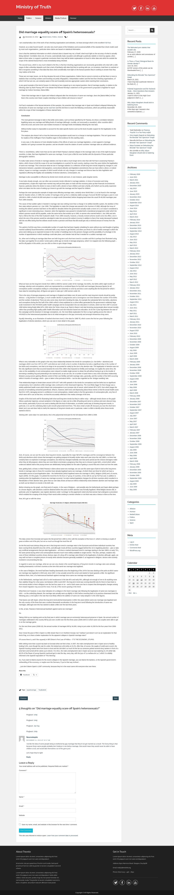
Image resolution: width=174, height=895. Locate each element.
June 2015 (133, 191)
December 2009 (135, 339)
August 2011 (134, 302)
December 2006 (135, 436)
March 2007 (134, 427)
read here (52, 108)
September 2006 (136, 444)
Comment (23, 770)
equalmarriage (31, 690)
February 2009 (135, 362)
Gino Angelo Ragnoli (137, 135)
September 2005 (136, 478)
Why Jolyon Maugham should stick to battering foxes (142, 153)
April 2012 (133, 279)
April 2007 (133, 424)
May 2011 (133, 311)
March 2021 (134, 180)
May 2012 (133, 276)
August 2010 (134, 330)
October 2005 (134, 475)
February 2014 (135, 220)
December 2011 (135, 291)
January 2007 (134, 433)
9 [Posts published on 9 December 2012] (153, 576)
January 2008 (134, 399)
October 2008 (134, 373)
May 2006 (133, 455)
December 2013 (135, 225)
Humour (73, 18)
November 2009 (135, 342)
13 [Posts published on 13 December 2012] (141, 580)
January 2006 (134, 467)
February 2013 (135, 251)
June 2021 (133, 177)
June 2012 (133, 274)
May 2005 (133, 490)
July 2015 (133, 188)
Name (21, 797)
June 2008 (133, 384)
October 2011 (134, 296)
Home (20, 18)
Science (38, 18)
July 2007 (133, 416)
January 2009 (134, 365)
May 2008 (133, 387)
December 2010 (135, 325)
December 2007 (135, 401)
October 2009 (134, 345)
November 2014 (135, 197)
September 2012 (136, 265)
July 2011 (133, 305)
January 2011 (134, 322)
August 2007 (134, 413)
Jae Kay (37, 726)
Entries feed (134, 545)
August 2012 (134, 268)
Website (22, 815)
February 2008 (135, 396)
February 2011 (135, 319)
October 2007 (134, 407)
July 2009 (133, 350)
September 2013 (136, 231)
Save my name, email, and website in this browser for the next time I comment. (49, 824)
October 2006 (134, 441)
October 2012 (134, 262)
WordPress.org (135, 550)
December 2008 (135, 367)
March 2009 (134, 359)
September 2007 (136, 410)
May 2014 (133, 211)
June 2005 (133, 487)
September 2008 (136, 376)
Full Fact (108, 43)
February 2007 (135, 430)
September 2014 (136, 203)
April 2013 (133, 245)
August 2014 (134, 205)
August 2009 (134, 347)
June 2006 (133, 453)
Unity (35, 715)
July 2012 (133, 271)
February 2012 (135, 285)
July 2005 (133, 484)
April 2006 (133, 458)
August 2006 (134, 447)
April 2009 (133, 356)
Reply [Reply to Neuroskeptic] (28, 757)
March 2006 (134, 461)
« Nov (129, 593)
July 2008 (133, 382)
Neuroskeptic (32, 737)
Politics (29, 18)
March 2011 (134, 316)
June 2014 (133, 208)
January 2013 (134, 254)
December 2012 (135, 257)
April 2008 (133, 390)
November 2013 (135, 228)
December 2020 (135, 186)
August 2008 (134, 379)
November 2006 (135, 438)
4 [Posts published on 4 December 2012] (133, 576)
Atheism (48, 18)
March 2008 (134, 393)
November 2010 (135, 328)
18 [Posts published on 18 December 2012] (133, 583)
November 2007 (135, 404)
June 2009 (133, 353)
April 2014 (133, 214)
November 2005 (135, 472)
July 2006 (133, 450)
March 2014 (134, 217)
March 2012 (134, 282)
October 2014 (134, 200)
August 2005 (134, 481)
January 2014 (134, 222)
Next (115, 698)
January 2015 (134, 194)
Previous (23, 698)
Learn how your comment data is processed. (62, 835)
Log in (132, 542)
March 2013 (134, 248)
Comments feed (135, 548)
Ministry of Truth (33, 6)
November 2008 (135, 370)
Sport (131, 523)
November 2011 (135, 293)
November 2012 (135, 259)
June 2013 (133, 239)
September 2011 (136, 299)
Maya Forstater (135, 145)
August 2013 (134, 234)
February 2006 (135, 464)
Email (21, 806)
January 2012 (134, 288)
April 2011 (133, 313)
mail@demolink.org (124, 868)
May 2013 (133, 242)
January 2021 (134, 183)
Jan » (135, 593)
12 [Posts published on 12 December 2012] (137, 580)
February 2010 (135, 336)
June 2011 (133, 308)
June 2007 (133, 418)
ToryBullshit (42, 690)
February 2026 (135, 174)
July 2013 (133, 237)
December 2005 (135, 470)
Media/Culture (60, 18)
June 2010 (133, 333)
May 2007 (133, 421)
